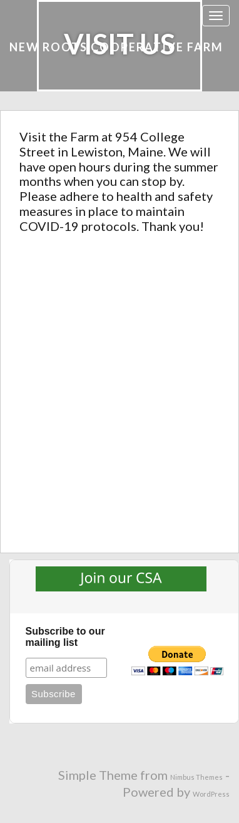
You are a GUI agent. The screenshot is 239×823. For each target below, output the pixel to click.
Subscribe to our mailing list (65, 637)
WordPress (211, 794)
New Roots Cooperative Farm (116, 47)
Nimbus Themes (196, 777)
